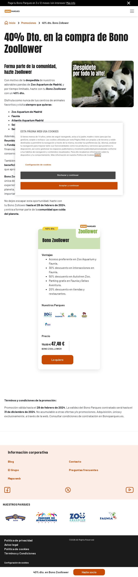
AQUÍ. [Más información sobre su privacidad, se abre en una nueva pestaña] (97, 155)
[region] (69, 159)
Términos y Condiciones (20, 553)
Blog (11, 461)
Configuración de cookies (16, 562)
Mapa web (14, 478)
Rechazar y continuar (68, 175)
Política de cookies (16, 549)
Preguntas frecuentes (83, 470)
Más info (70, 2)
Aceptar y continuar (69, 185)
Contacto (75, 461)
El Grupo (13, 470)
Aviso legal (11, 544)
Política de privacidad (18, 540)
